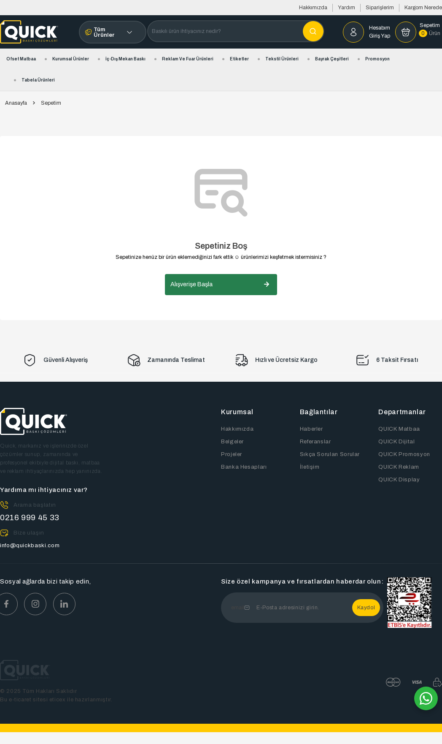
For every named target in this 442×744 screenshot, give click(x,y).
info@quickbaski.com (29, 545)
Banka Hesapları (243, 467)
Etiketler (239, 59)
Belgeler (232, 442)
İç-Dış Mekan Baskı (125, 59)
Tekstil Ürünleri (282, 59)
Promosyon (377, 59)
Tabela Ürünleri (38, 80)
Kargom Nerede (423, 8)
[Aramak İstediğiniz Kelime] (313, 31)
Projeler (231, 454)
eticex (57, 700)
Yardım (346, 8)
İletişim (309, 467)
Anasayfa (16, 103)
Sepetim (51, 103)
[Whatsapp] (426, 698)
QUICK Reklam (398, 467)
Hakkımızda (313, 8)
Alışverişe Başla (221, 285)
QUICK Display (398, 480)
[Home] (29, 31)
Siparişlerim (380, 8)
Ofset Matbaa (21, 59)
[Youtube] (67, 604)
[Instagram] (37, 604)
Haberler (311, 429)
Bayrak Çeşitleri (332, 59)
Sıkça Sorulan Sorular (329, 454)
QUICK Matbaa (398, 429)
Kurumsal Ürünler (70, 59)
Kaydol (366, 608)
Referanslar (315, 442)
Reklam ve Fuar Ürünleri (187, 59)
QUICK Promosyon (404, 454)
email (237, 608)
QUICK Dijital (396, 442)
